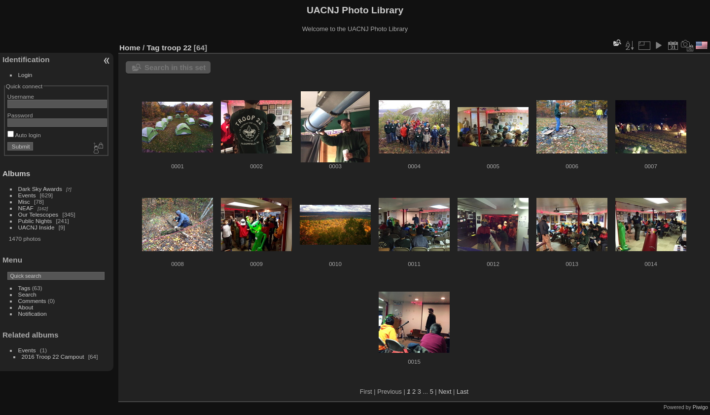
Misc (24, 201)
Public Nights (35, 221)
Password (20, 115)
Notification (32, 313)
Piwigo (700, 407)
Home (130, 47)
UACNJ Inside (36, 227)
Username (20, 96)
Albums (16, 173)
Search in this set (175, 67)
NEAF (26, 208)
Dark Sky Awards (40, 189)
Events (27, 195)
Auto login (24, 135)
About (26, 307)
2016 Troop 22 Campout (53, 356)
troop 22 (177, 47)
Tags (24, 288)
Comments (32, 301)
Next (444, 391)
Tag (153, 47)
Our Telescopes (38, 214)
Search (27, 294)
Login (25, 75)
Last (462, 391)
